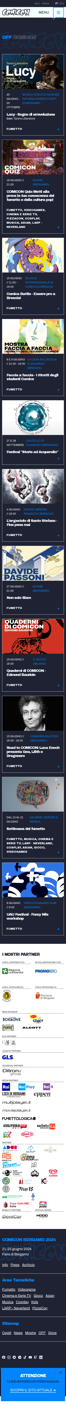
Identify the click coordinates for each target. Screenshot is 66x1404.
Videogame (27, 1297)
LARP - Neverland (16, 1316)
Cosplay (22, 1309)
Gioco (38, 1303)
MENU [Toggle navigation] (44, 12)
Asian (49, 1303)
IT (56, 3)
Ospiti (6, 1340)
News (18, 1340)
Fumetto (8, 1297)
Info (37, 3)
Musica (7, 1309)
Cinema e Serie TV (16, 1303)
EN (62, 3)
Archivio (28, 1272)
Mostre (30, 1340)
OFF (42, 1340)
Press (45, 3)
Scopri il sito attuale (33, 1390)
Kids (34, 1309)
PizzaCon (39, 1316)
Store (52, 1340)
